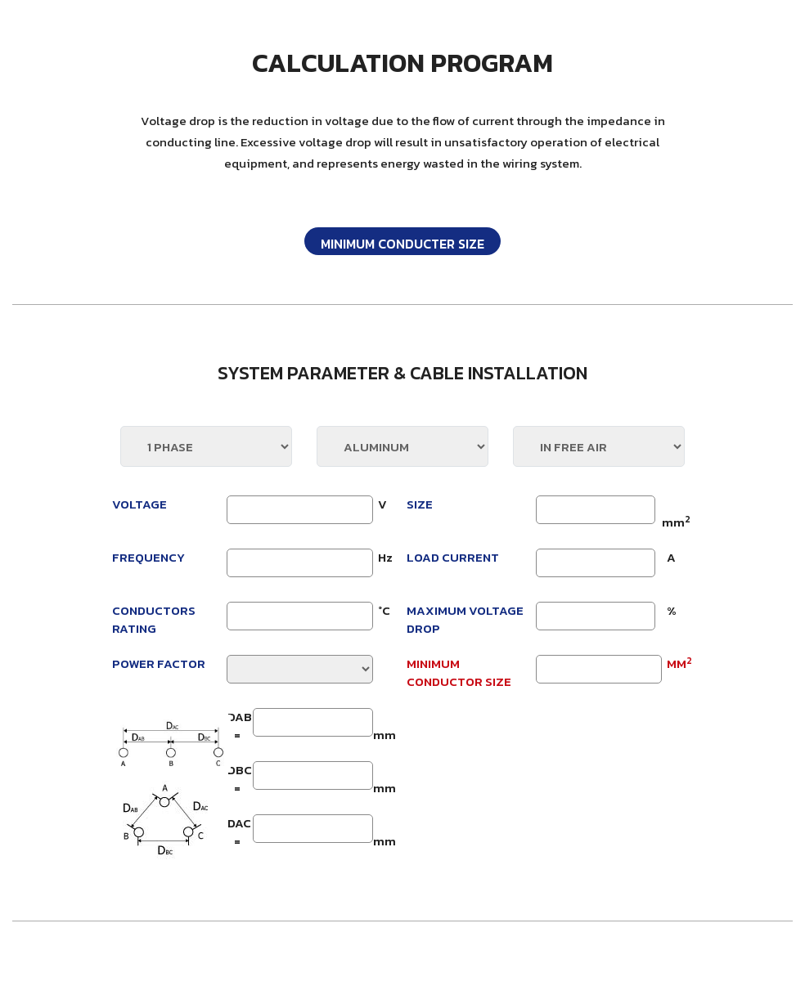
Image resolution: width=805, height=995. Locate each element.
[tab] (402, 241)
